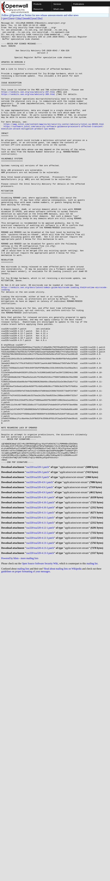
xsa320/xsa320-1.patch (37, 555)
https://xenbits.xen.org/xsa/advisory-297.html (28, 106)
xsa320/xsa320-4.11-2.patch (40, 611)
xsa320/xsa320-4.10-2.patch (40, 594)
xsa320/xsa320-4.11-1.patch (40, 605)
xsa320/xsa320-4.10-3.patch (40, 600)
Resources (38, 9)
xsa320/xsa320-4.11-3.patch (40, 616)
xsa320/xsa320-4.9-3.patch (39, 583)
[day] (19, 18)
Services (57, 4)
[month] (27, 18)
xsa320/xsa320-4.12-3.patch (40, 633)
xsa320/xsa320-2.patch (37, 561)
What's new (58, 9)
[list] (40, 18)
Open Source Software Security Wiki (40, 660)
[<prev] (5, 18)
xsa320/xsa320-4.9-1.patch (39, 572)
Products (37, 4)
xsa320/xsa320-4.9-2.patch (39, 578)
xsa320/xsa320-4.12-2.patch (40, 627)
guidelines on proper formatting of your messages (25, 668)
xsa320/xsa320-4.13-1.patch (40, 638)
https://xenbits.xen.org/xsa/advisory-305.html (28, 108)
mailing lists (23, 665)
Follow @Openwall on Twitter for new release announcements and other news (40, 15)
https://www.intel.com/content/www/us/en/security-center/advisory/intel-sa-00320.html (54, 144)
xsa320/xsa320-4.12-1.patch (40, 622)
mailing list (92, 660)
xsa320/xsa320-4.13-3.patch (40, 649)
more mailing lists (29, 655)
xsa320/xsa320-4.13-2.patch (40, 644)
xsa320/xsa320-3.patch (37, 567)
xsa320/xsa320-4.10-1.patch (40, 589)
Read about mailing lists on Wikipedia (63, 665)
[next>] (12, 18)
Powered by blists (10, 655)
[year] (34, 18)
